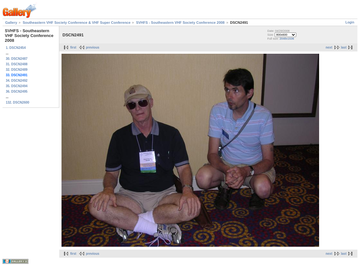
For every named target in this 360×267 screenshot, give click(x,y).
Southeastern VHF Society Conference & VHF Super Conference (76, 22)
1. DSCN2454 (16, 48)
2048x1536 (286, 38)
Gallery (11, 22)
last (343, 47)
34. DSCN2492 (16, 80)
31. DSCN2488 (16, 64)
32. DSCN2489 (16, 69)
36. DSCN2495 (16, 91)
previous (92, 47)
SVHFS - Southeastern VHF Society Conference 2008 (180, 22)
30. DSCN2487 (16, 58)
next (329, 47)
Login (350, 22)
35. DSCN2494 (16, 86)
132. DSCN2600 (17, 102)
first (73, 47)
